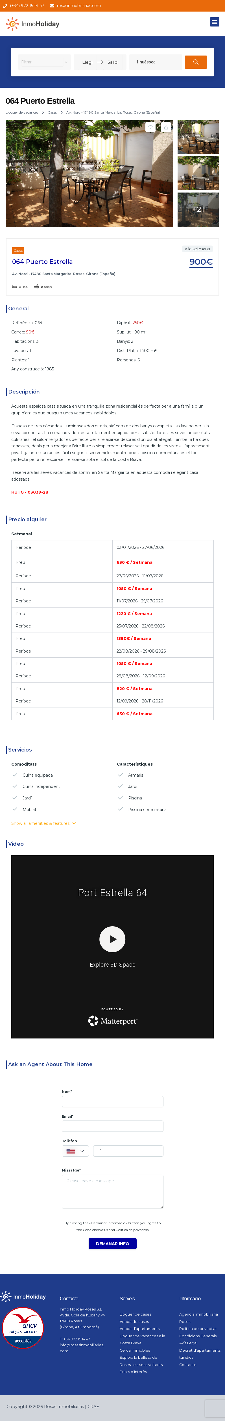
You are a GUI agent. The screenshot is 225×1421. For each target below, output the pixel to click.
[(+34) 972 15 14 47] (5, 6)
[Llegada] (87, 62)
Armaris (130, 775)
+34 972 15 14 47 (77, 1339)
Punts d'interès (133, 1372)
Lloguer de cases (135, 1314)
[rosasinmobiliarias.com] (52, 6)
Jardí (21, 797)
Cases (52, 112)
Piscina (129, 797)
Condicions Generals (198, 1336)
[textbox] (75, 1151)
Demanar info (112, 1243)
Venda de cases (134, 1322)
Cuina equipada (32, 775)
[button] (214, 21)
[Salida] (112, 62)
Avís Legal (188, 1343)
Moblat (23, 809)
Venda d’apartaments (140, 1329)
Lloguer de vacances (22, 112)
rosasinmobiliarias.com (79, 5)
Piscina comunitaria (142, 809)
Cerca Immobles (135, 1350)
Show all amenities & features (44, 823)
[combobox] (42, 62)
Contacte (187, 1365)
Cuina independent (35, 786)
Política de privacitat (198, 1329)
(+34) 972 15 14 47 (27, 5)
